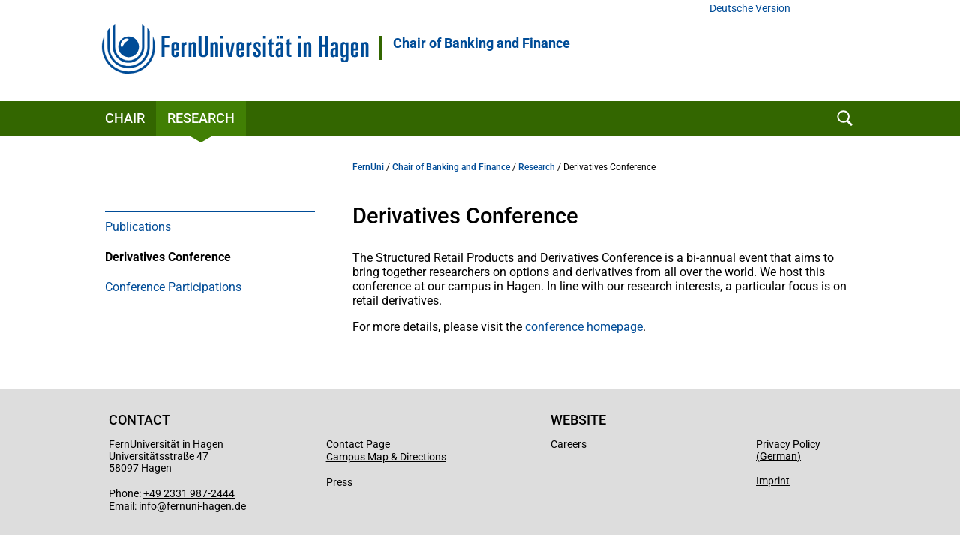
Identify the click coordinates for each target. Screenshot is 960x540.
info (148, 506)
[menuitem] (210, 227)
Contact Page (358, 444)
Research (201, 118)
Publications (138, 227)
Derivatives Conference (168, 257)
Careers (568, 444)
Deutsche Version (750, 8)
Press (339, 482)
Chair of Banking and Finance (481, 43)
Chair (125, 118)
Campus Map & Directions (386, 457)
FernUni (368, 167)
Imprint (773, 481)
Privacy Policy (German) (788, 450)
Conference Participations (173, 287)
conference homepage (584, 327)
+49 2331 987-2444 (189, 494)
